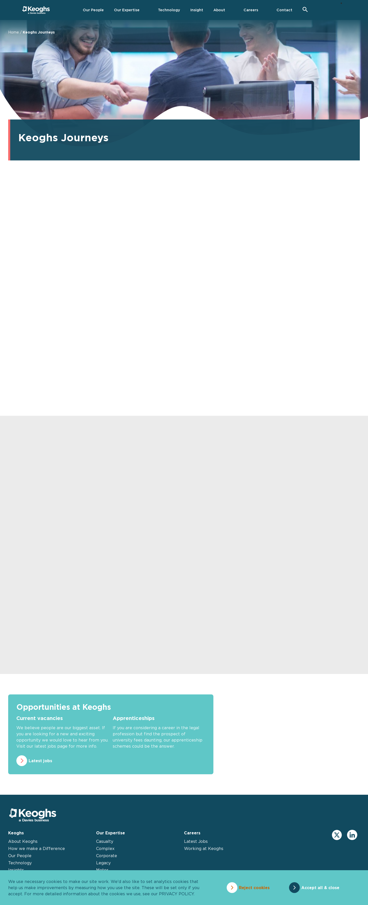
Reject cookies (254, 887)
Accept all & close (320, 887)
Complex (105, 848)
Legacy (103, 862)
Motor (102, 870)
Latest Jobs (196, 841)
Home (13, 32)
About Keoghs (23, 841)
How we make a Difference (36, 848)
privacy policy (176, 893)
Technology (20, 862)
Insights (16, 870)
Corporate (106, 855)
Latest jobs (40, 760)
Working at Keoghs (203, 848)
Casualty (104, 841)
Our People (19, 855)
